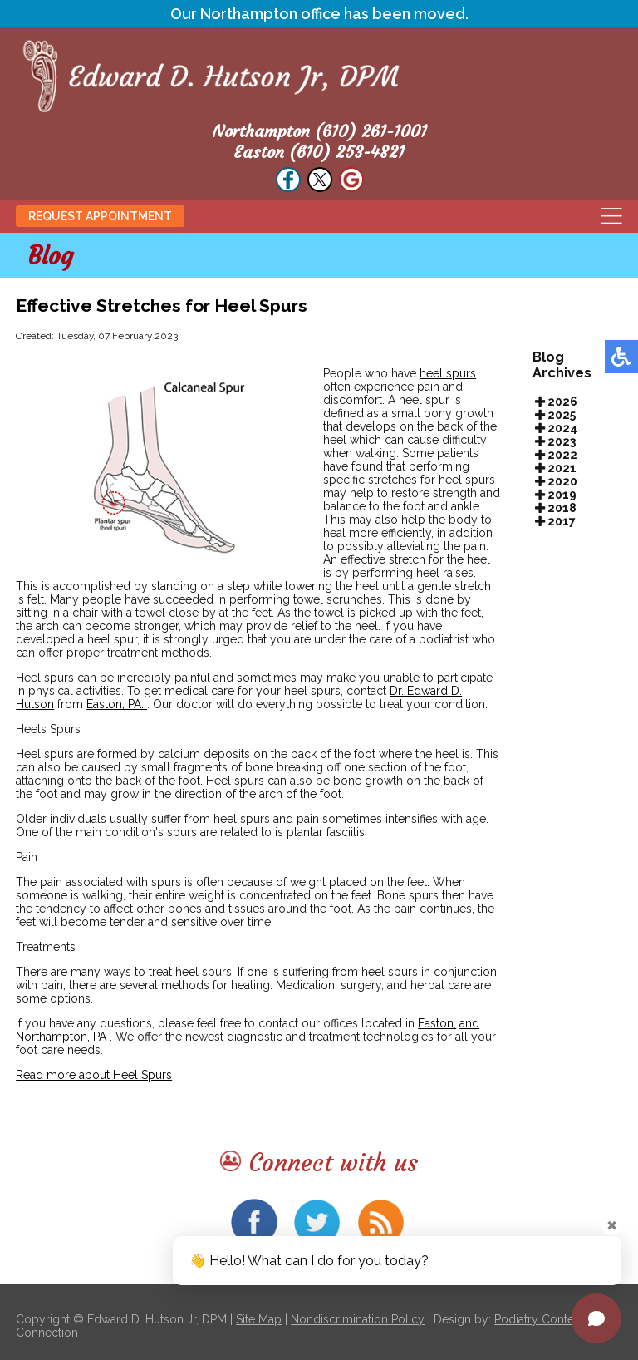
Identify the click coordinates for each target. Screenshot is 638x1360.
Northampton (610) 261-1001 (319, 131)
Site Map (259, 1319)
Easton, (437, 1023)
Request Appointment (100, 216)
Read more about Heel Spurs (94, 1075)
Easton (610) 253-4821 (319, 151)
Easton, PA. (116, 704)
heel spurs (448, 373)
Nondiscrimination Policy (358, 1319)
